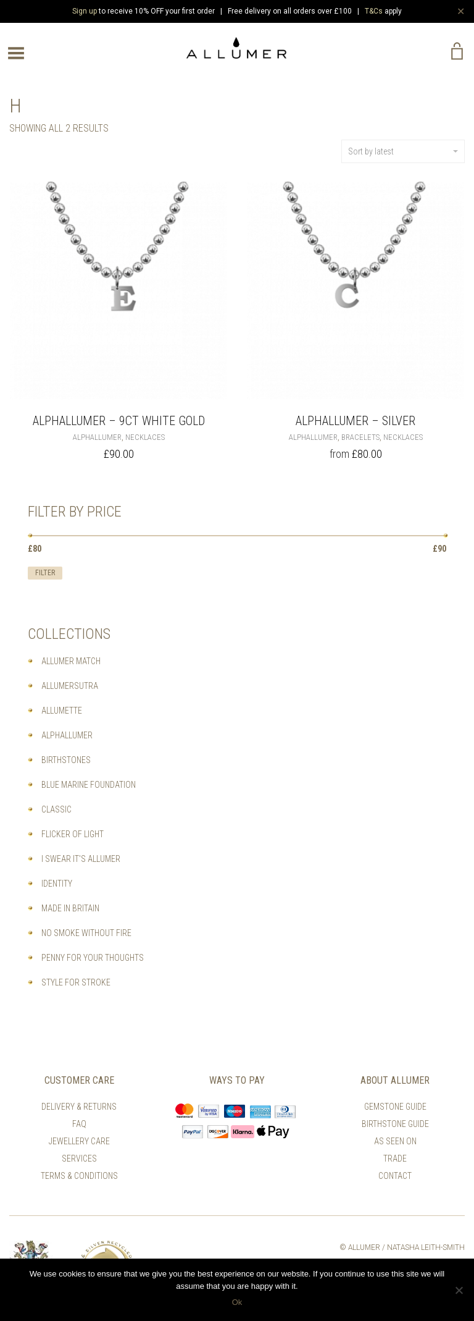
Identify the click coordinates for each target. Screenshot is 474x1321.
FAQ (79, 1124)
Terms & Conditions (79, 1176)
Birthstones (66, 760)
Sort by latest (403, 151)
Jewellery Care (79, 1141)
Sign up (84, 11)
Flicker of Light (72, 834)
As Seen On (395, 1141)
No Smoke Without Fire (86, 933)
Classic (56, 809)
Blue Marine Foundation (88, 785)
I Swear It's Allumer (80, 859)
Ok (237, 1302)
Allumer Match (71, 661)
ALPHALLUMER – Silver (355, 420)
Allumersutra (69, 686)
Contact (395, 1176)
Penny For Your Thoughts (92, 958)
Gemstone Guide (395, 1107)
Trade (395, 1158)
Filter (45, 572)
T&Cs (374, 11)
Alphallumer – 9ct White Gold (119, 420)
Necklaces (145, 437)
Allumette (61, 710)
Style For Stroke (75, 982)
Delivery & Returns (79, 1107)
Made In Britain (70, 908)
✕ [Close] (461, 11)
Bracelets (360, 437)
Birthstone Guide (395, 1124)
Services (79, 1158)
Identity (56, 883)
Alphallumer (97, 437)
